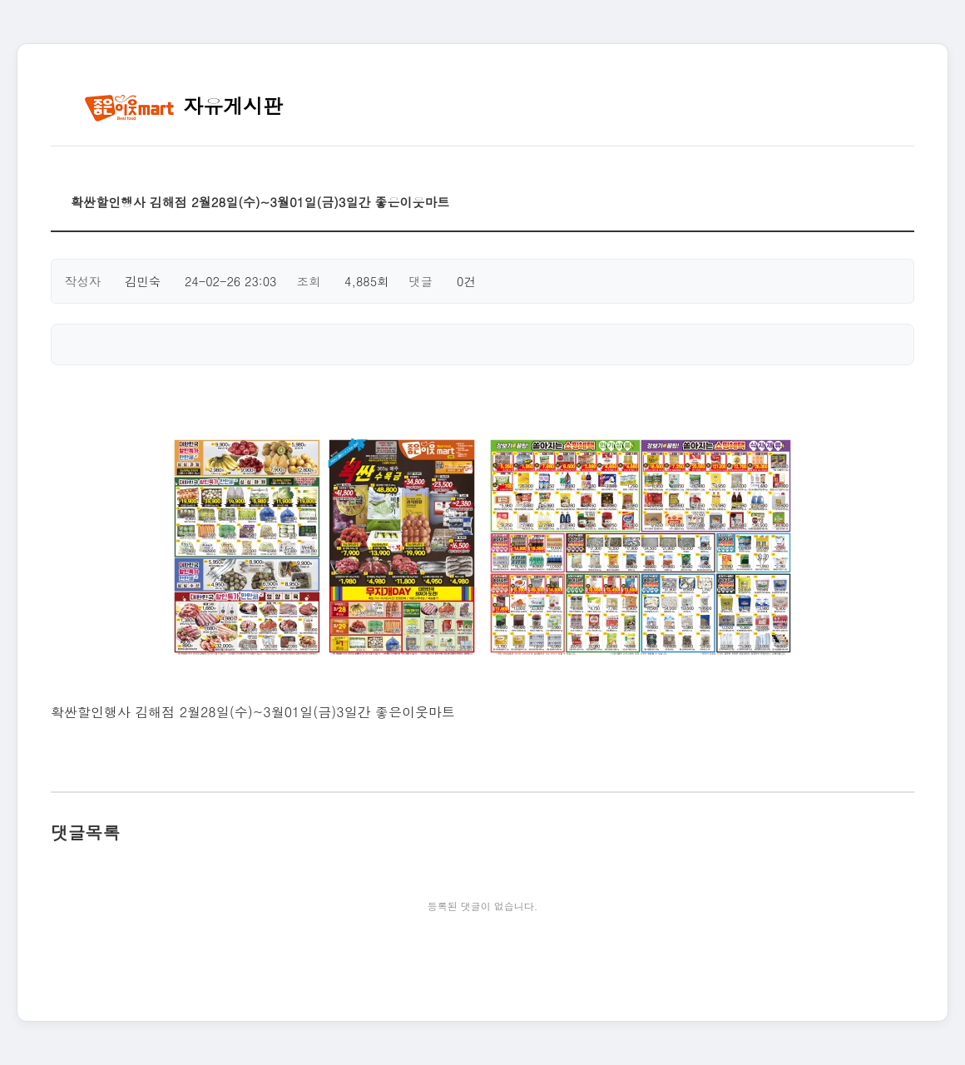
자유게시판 (183, 106)
